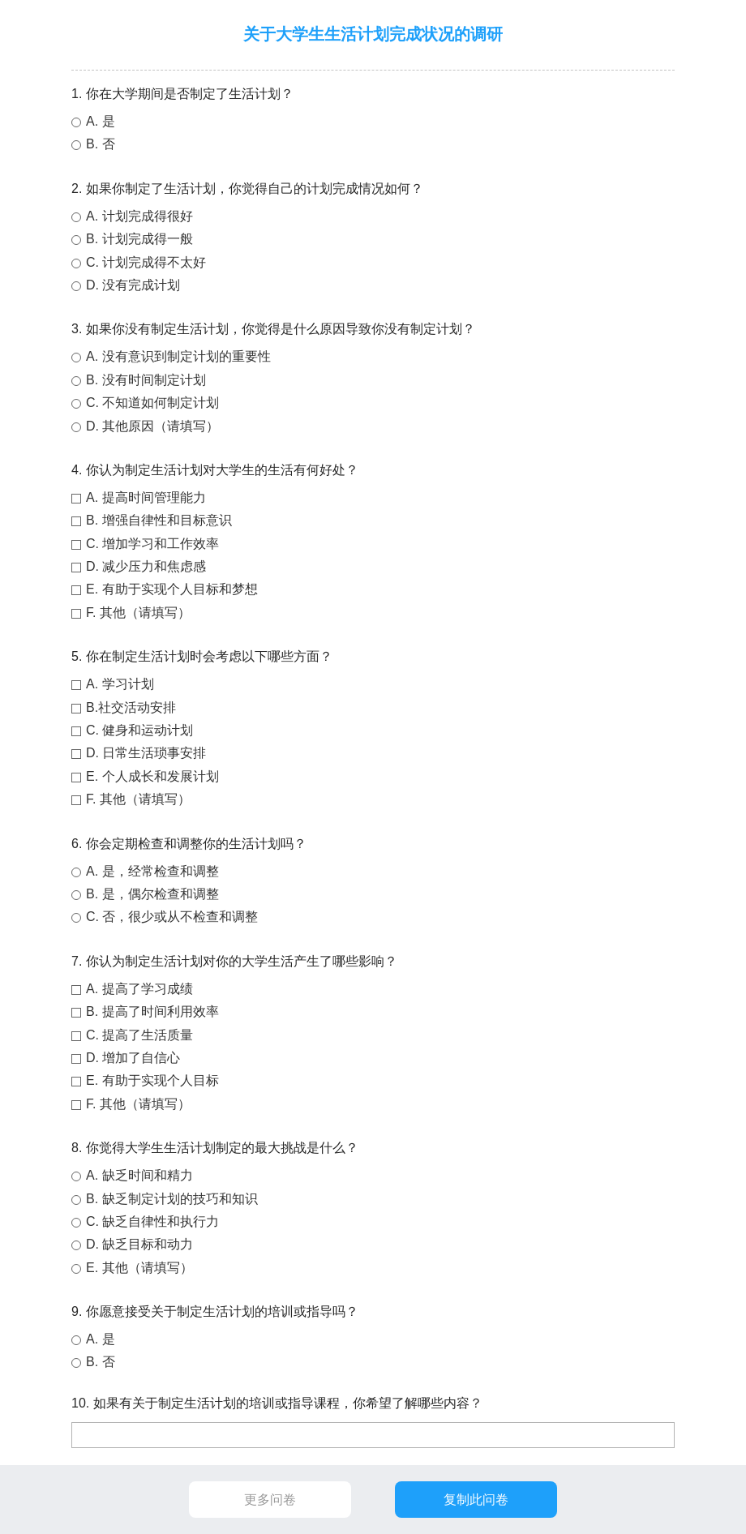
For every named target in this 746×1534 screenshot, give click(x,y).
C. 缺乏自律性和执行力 (152, 1221)
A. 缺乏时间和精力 (139, 1175)
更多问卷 (270, 1499)
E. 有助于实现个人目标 (152, 1080)
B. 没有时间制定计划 (146, 380)
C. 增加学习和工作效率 (152, 544)
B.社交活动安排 (131, 707)
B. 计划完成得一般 (139, 239)
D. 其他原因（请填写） (152, 426)
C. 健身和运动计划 (139, 730)
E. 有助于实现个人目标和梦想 (172, 589)
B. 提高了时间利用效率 (152, 1011)
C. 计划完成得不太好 (146, 262)
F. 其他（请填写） (138, 612)
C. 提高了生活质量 (139, 1035)
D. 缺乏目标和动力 (139, 1244)
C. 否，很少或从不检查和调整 (172, 916)
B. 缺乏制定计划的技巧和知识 (172, 1199)
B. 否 (100, 144)
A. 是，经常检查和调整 (152, 871)
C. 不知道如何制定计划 (152, 402)
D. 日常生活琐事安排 (146, 753)
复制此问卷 (476, 1499)
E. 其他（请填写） (139, 1268)
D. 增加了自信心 (133, 1058)
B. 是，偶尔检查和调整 (152, 894)
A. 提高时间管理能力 (146, 497)
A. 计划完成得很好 (139, 216)
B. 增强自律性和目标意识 (159, 520)
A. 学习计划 (120, 684)
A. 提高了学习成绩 (139, 989)
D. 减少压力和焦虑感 (146, 566)
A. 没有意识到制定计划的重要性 (178, 356)
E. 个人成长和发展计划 (152, 776)
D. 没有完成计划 (133, 285)
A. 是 (100, 121)
